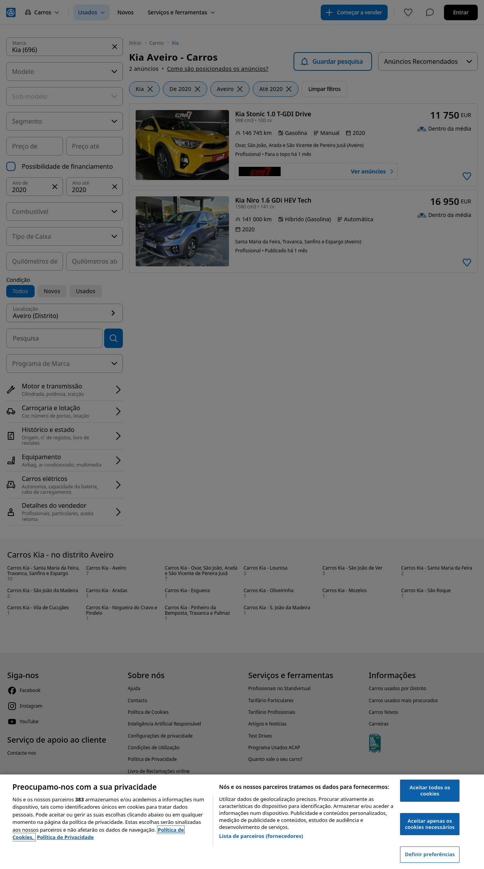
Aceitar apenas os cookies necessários (430, 824)
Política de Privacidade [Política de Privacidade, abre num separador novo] (65, 837)
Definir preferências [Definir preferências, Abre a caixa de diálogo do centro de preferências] (430, 854)
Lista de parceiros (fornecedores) (261, 835)
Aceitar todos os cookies (430, 790)
